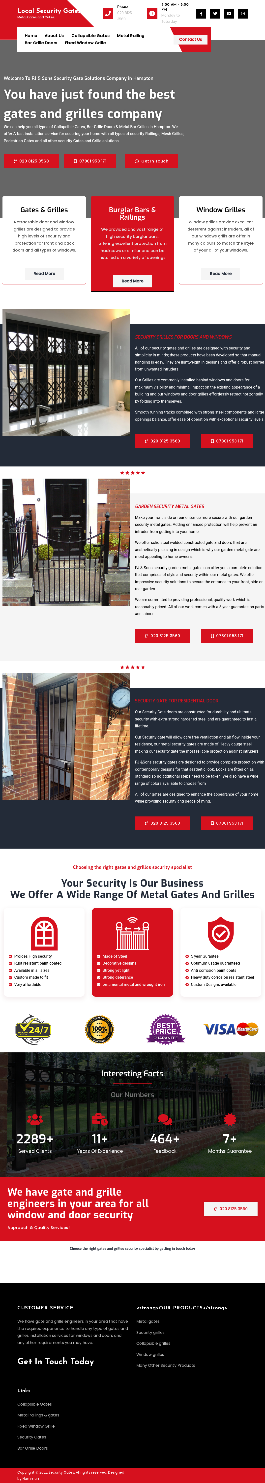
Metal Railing (131, 36)
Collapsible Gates (90, 36)
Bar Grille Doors (168, 36)
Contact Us (227, 39)
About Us (54, 36)
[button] (132, 1250)
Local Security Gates (49, 11)
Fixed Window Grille (45, 43)
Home (31, 36)
